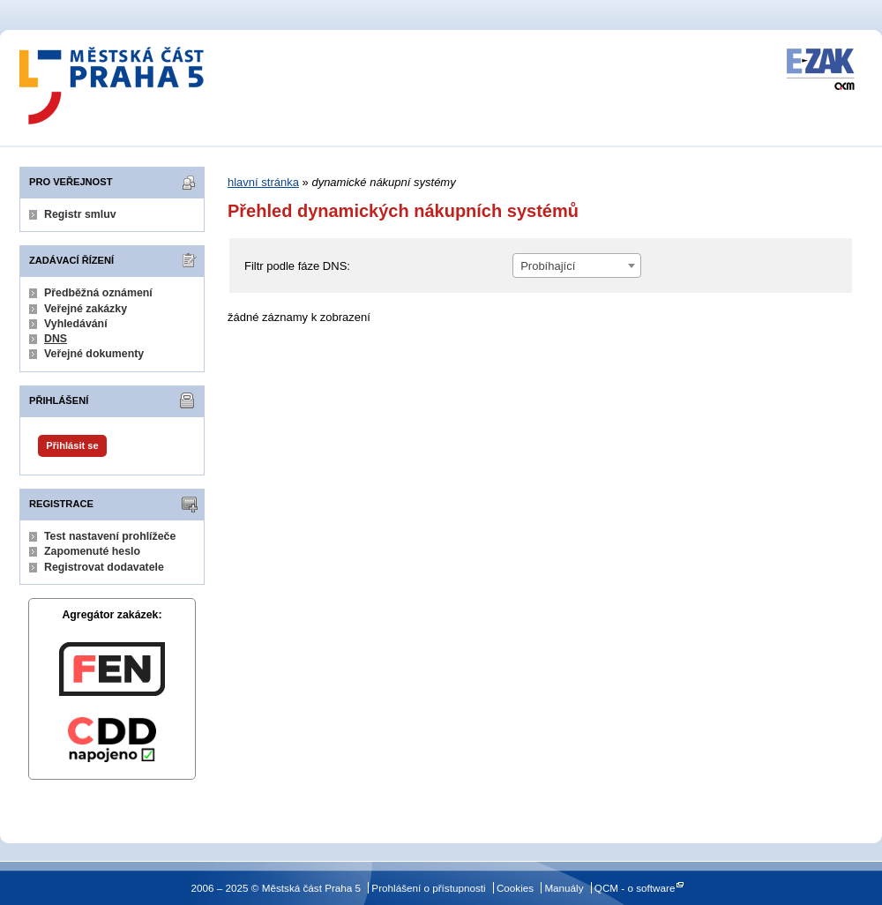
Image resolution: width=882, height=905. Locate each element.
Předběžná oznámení (98, 293)
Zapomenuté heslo (92, 551)
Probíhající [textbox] (547, 266)
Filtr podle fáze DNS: (297, 266)
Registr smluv (80, 214)
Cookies (515, 888)
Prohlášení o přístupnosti (428, 888)
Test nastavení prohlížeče (110, 536)
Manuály (563, 888)
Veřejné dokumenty (94, 354)
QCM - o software (635, 888)
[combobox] (576, 265)
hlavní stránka (263, 182)
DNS (55, 339)
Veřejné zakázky (85, 309)
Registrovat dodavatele (104, 567)
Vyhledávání (76, 324)
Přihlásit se (72, 445)
